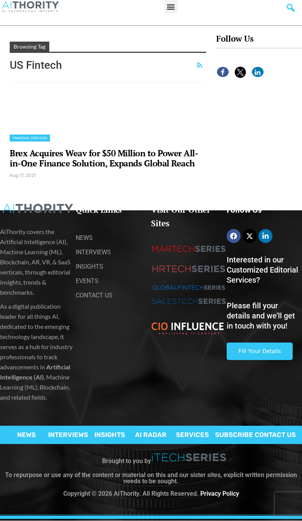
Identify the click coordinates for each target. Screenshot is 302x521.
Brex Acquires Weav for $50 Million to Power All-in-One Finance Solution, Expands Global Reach (104, 158)
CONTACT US (275, 435)
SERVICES (192, 435)
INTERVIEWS (68, 435)
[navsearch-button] (291, 9)
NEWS (26, 435)
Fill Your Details (259, 351)
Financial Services (29, 138)
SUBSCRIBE (234, 435)
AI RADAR (151, 435)
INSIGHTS (109, 435)
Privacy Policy (219, 493)
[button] (171, 6)
